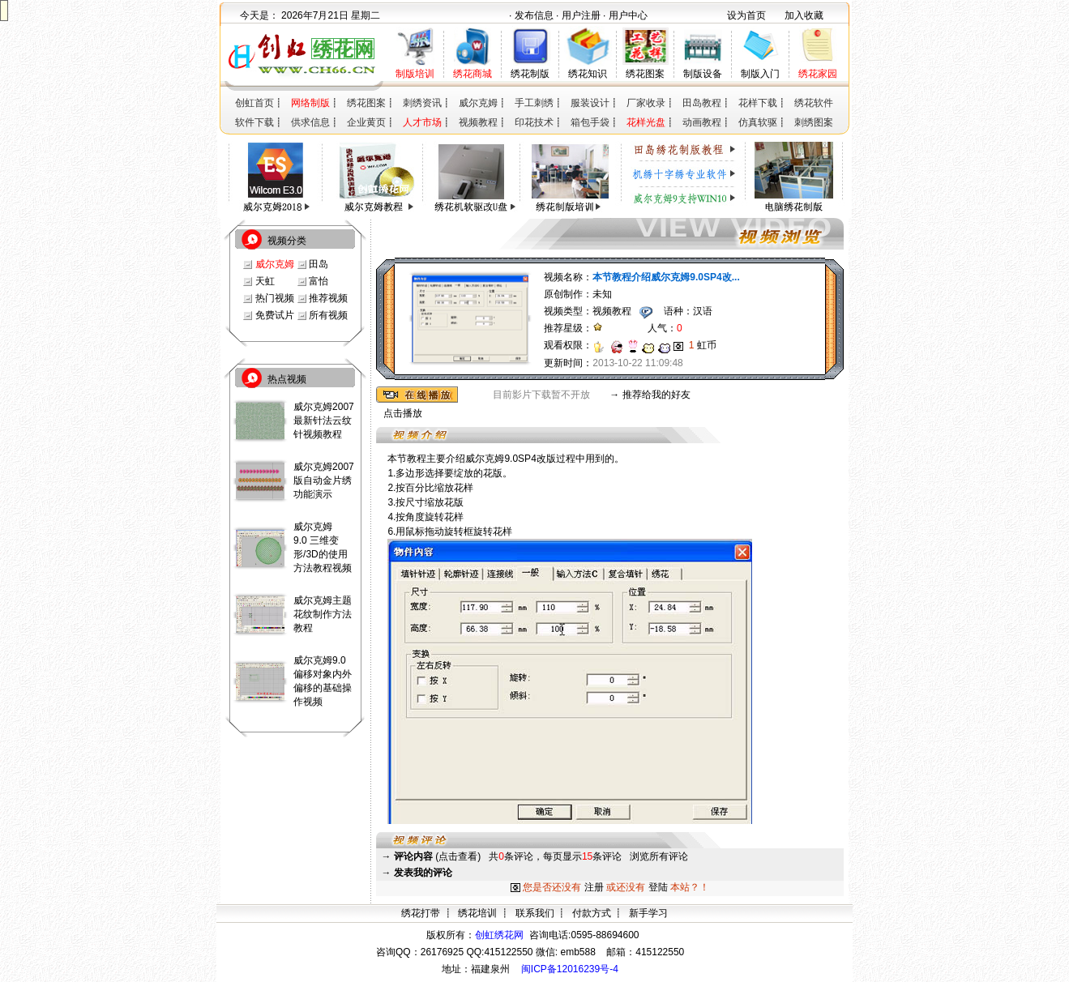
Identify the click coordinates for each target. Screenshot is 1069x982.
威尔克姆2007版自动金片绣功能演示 (323, 480)
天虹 (265, 281)
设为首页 (746, 15)
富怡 (318, 281)
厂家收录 (645, 103)
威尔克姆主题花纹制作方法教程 (322, 614)
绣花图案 (645, 73)
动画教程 (701, 122)
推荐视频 (328, 298)
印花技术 (534, 122)
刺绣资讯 (422, 103)
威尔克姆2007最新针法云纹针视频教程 (323, 420)
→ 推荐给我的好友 (649, 394)
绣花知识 (587, 73)
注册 (594, 887)
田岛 (318, 264)
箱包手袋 (590, 122)
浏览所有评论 (659, 856)
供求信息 (310, 122)
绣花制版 (530, 73)
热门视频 (274, 298)
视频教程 (478, 122)
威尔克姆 (478, 103)
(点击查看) (437, 856)
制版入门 (760, 73)
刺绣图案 (813, 122)
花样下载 (757, 103)
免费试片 (274, 315)
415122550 (659, 952)
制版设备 (702, 73)
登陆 (658, 887)
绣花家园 (817, 73)
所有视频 (328, 315)
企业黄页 (366, 122)
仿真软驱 (757, 122)
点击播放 (402, 413)
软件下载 (254, 122)
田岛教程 (701, 103)
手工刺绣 (534, 103)
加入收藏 (804, 15)
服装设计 (590, 103)
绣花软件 (813, 103)
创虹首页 (254, 103)
